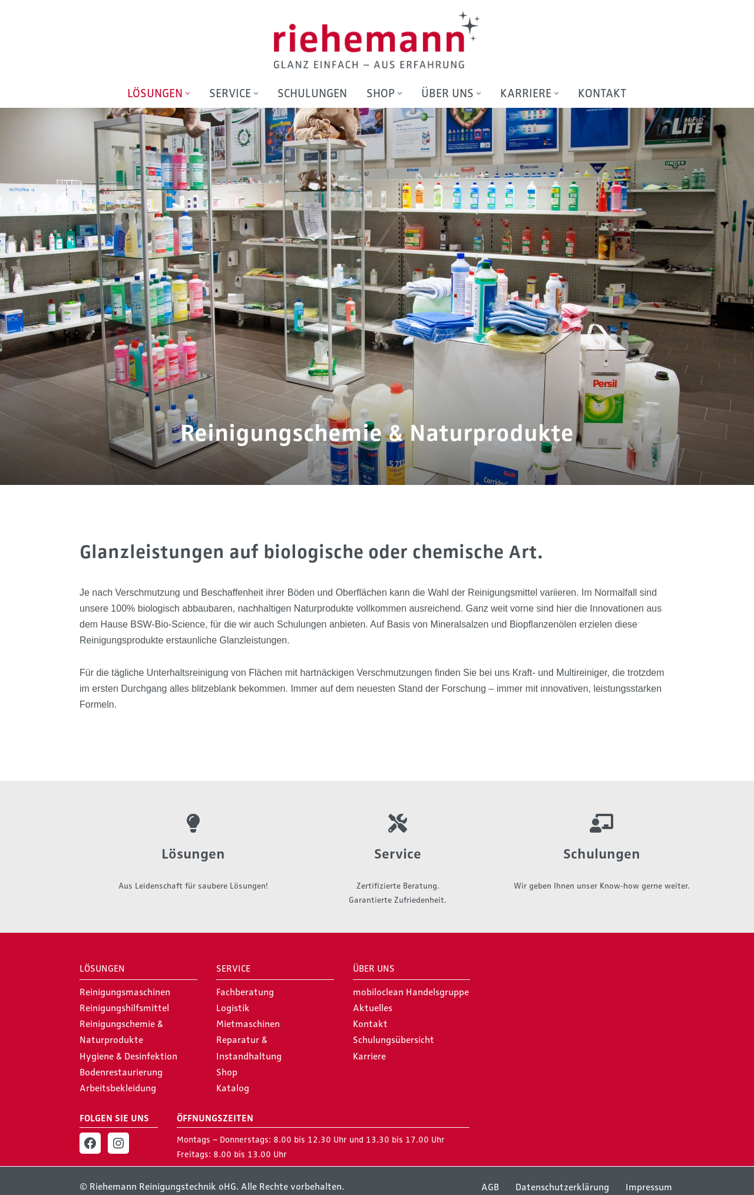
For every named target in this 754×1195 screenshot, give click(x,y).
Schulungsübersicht (393, 1041)
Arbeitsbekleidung (118, 1088)
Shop (226, 1072)
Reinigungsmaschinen (125, 992)
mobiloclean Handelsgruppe (411, 992)
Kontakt (602, 93)
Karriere (369, 1056)
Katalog (232, 1088)
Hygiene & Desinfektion (128, 1056)
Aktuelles (372, 1008)
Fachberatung (245, 992)
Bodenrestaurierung (121, 1072)
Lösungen (193, 854)
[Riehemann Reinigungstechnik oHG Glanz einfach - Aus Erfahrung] (377, 39)
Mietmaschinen (248, 1025)
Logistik (233, 1008)
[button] (188, 93)
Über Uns (374, 969)
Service (397, 854)
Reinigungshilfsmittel (124, 1008)
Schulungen (312, 93)
